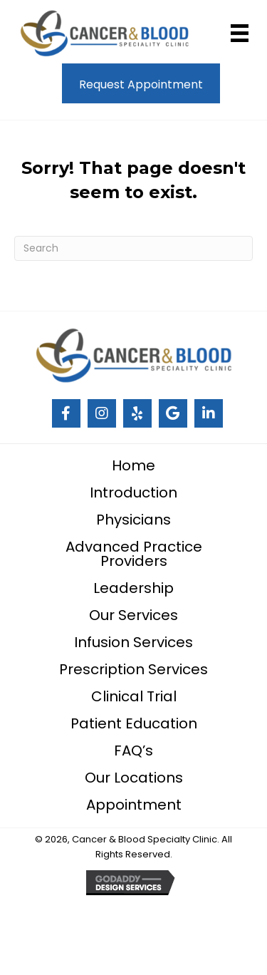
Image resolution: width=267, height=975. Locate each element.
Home (133, 465)
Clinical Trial (134, 696)
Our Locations (134, 777)
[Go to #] (66, 413)
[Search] (133, 248)
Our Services (133, 615)
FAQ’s (133, 750)
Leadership (133, 588)
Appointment (134, 804)
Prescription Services (133, 669)
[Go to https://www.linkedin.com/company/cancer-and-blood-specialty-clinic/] (208, 413)
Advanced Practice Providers (134, 553)
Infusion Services (133, 642)
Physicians (133, 519)
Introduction (133, 492)
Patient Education (133, 723)
